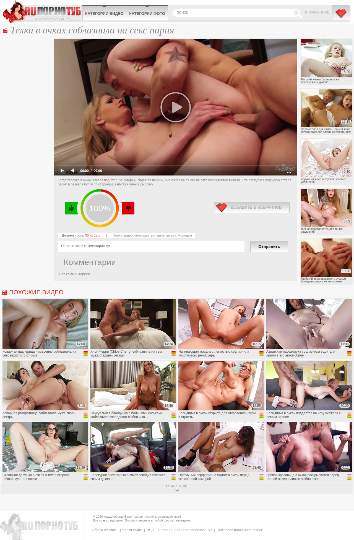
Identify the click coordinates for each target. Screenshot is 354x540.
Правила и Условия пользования (185, 530)
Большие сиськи (163, 235)
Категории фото (147, 13)
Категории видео (104, 13)
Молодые (185, 235)
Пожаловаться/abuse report (239, 530)
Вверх (343, 507)
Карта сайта (132, 530)
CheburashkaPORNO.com (42, 11)
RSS (150, 530)
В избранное (317, 12)
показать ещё (177, 485)
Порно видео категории (131, 235)
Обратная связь (105, 530)
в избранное (252, 207)
